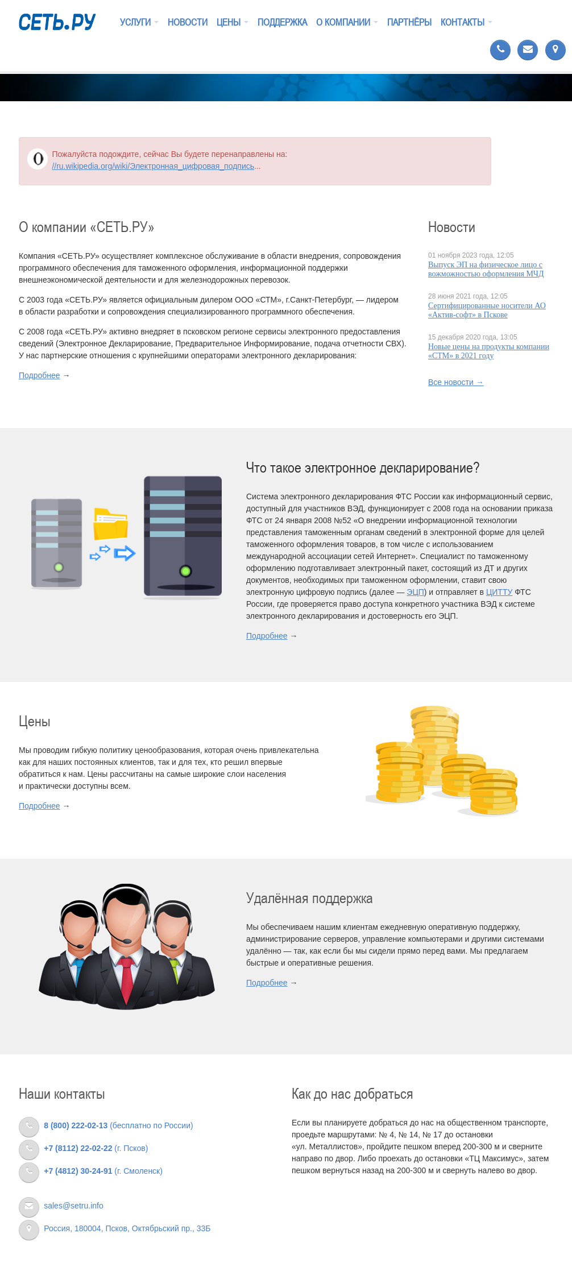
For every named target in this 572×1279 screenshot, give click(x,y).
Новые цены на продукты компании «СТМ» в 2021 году (488, 351)
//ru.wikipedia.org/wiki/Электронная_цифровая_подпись (153, 166)
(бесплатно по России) (106, 1125)
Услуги (139, 22)
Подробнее (39, 375)
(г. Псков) (83, 1148)
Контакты (466, 22)
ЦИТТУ (499, 592)
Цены (232, 22)
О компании (347, 22)
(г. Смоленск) (91, 1170)
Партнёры (409, 22)
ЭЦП (415, 592)
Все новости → (456, 382)
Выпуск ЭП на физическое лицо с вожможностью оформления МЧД (486, 269)
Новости (188, 22)
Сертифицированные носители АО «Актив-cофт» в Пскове (487, 310)
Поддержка (282, 22)
